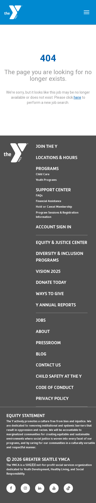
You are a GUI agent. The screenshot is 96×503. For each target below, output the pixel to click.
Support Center (53, 190)
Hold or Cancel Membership (54, 206)
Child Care (42, 174)
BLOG (41, 354)
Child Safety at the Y (59, 376)
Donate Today (51, 282)
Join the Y (46, 146)
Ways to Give (50, 293)
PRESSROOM (48, 342)
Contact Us (48, 365)
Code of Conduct (54, 387)
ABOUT (43, 331)
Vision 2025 (48, 271)
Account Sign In (53, 227)
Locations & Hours (56, 157)
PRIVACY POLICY (52, 398)
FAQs (39, 195)
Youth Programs (46, 180)
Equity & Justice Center (61, 242)
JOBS (41, 320)
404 (48, 58)
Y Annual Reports (56, 305)
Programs (47, 168)
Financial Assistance (48, 201)
